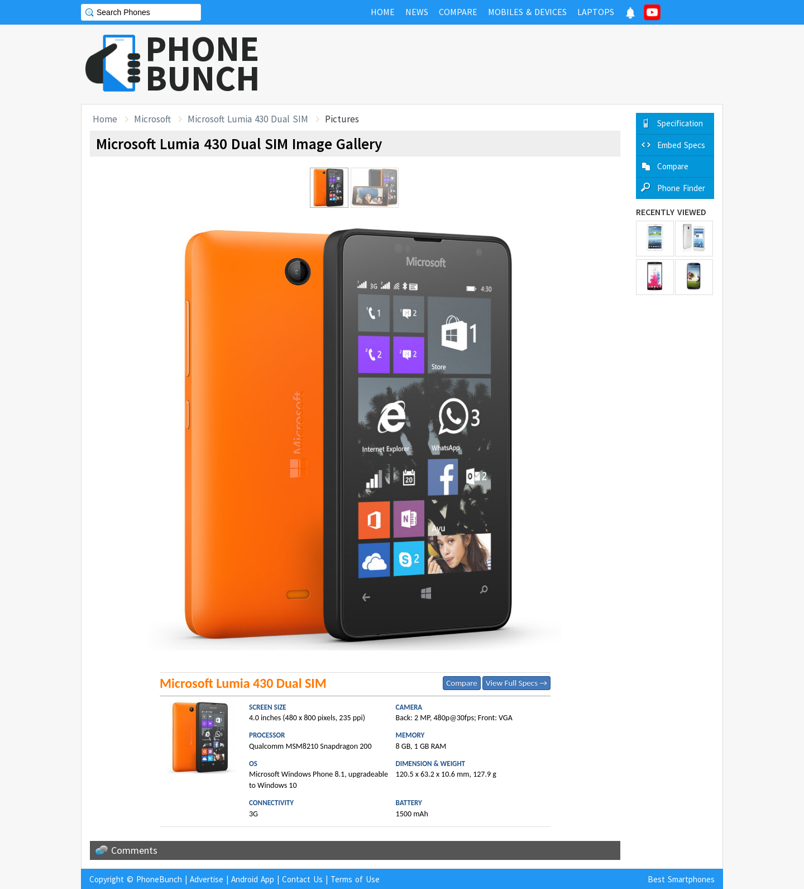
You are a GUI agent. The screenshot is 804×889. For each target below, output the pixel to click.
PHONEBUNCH (202, 63)
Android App (252, 879)
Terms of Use (355, 879)
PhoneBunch (159, 879)
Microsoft (152, 119)
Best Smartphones (681, 879)
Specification (680, 123)
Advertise (206, 879)
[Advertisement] (520, 64)
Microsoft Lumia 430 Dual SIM (248, 119)
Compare (461, 683)
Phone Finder (681, 188)
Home (105, 119)
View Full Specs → (516, 683)
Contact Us (302, 879)
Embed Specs (681, 145)
